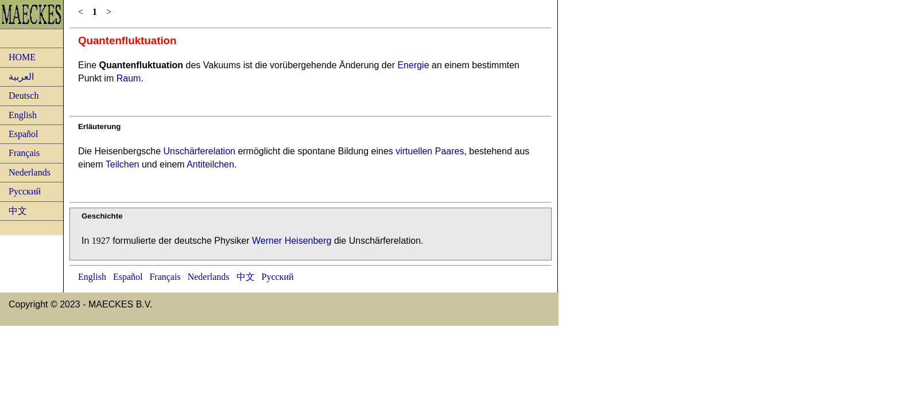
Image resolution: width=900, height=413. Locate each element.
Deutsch (23, 95)
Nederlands (30, 172)
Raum (129, 78)
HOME (22, 57)
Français (24, 153)
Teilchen (122, 164)
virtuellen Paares (429, 151)
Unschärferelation (199, 151)
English (23, 115)
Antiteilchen (210, 164)
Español (23, 134)
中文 (18, 211)
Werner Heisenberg (291, 241)
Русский (25, 191)
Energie (413, 65)
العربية (21, 76)
